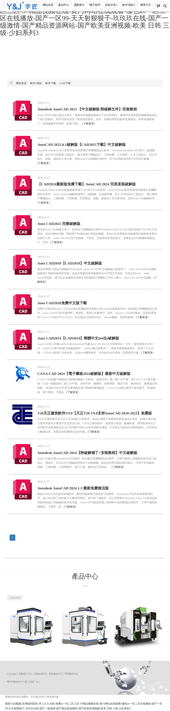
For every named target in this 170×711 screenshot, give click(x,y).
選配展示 (79, 4)
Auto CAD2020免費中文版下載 (62, 303)
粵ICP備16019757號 (17, 682)
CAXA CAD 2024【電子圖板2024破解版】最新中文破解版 (83, 374)
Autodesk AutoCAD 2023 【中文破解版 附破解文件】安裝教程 (87, 109)
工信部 (30, 682)
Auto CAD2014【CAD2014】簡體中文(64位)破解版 (78, 338)
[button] (158, 5)
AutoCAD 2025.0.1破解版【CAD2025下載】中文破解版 (81, 144)
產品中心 (63, 4)
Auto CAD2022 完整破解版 (58, 224)
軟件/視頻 (128, 4)
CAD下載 (65, 83)
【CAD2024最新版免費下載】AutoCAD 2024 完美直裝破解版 (86, 184)
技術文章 (111, 4)
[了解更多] (89, 123)
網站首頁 (48, 4)
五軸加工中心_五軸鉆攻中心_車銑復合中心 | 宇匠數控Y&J (48, 674)
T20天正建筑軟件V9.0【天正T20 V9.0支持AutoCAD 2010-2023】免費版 (94, 413)
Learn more (14, 597)
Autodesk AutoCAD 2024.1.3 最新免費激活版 (73, 488)
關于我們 (94, 4)
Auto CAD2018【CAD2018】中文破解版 (69, 263)
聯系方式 (145, 4)
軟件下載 (50, 83)
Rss (38, 682)
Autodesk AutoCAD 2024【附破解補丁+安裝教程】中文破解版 (87, 453)
